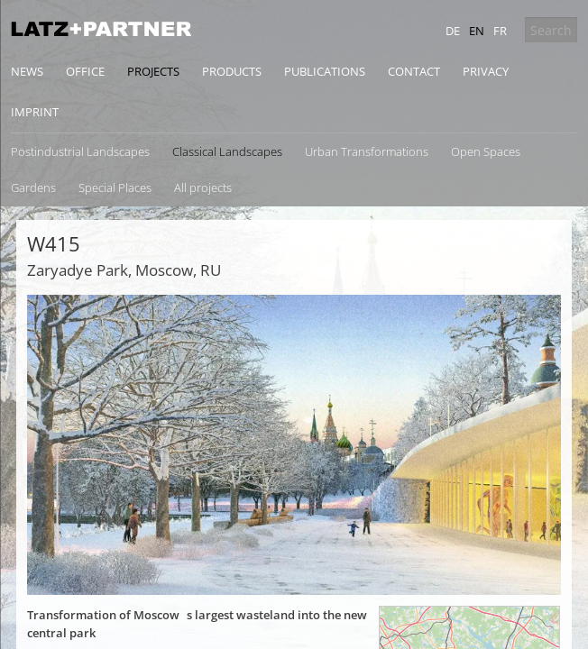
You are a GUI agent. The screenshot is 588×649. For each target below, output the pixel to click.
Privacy (486, 71)
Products (232, 71)
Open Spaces (485, 151)
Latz (101, 29)
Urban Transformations (366, 151)
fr (500, 31)
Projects (153, 71)
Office (85, 71)
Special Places (115, 187)
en (476, 31)
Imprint (35, 112)
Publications (324, 71)
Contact (414, 71)
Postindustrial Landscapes (80, 151)
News (27, 71)
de (453, 31)
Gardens (33, 187)
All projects (203, 187)
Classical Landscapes (227, 151)
